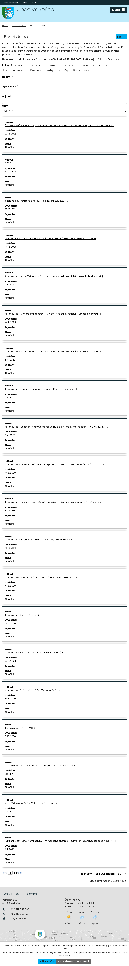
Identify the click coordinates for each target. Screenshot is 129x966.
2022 (63, 65)
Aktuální (9, 147)
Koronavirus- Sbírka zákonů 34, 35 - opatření (33, 690)
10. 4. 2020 (10, 322)
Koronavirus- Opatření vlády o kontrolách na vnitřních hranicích (43, 577)
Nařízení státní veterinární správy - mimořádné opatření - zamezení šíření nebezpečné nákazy (61, 841)
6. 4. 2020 (10, 284)
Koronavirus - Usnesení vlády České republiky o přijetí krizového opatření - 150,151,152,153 (57, 426)
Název (6, 76)
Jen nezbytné (65, 961)
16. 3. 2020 (10, 585)
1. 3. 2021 (9, 774)
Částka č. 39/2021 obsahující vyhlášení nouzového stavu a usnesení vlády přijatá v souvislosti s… (61, 125)
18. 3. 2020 (10, 472)
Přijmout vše (47, 961)
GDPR (10, 163)
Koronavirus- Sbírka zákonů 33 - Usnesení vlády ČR (36, 652)
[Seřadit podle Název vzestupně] (12, 75)
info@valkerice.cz (19, 918)
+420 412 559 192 (18, 913)
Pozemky (36, 70)
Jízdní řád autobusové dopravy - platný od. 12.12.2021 (37, 200)
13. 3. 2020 (10, 623)
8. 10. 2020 (10, 736)
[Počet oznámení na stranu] (121, 874)
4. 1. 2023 (9, 849)
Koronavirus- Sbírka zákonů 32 (24, 615)
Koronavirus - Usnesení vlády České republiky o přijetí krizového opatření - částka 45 (55, 502)
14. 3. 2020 (10, 661)
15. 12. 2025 (11, 246)
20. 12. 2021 (10, 209)
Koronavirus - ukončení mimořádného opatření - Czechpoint (41, 389)
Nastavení (83, 961)
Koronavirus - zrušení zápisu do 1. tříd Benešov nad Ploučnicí (41, 539)
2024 (86, 65)
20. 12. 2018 (10, 171)
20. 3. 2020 (10, 548)
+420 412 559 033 (19, 909)
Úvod (5, 25)
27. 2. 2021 (10, 133)
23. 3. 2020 (10, 510)
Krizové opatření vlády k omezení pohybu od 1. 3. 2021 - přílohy (42, 765)
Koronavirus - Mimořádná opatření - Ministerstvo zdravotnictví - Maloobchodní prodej (56, 276)
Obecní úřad (19, 25)
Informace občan (15, 70)
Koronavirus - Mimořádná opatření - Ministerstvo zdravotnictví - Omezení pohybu (53, 313)
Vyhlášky (63, 70)
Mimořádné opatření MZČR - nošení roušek (31, 803)
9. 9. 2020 (10, 811)
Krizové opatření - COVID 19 (22, 728)
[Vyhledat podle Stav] (64, 111)
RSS (121, 36)
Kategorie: (8, 65)
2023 (74, 65)
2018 (20, 65)
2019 (30, 65)
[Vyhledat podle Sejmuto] (64, 101)
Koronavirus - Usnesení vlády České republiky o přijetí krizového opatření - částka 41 (55, 464)
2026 (108, 65)
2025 (97, 65)
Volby (50, 70)
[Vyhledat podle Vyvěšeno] (64, 91)
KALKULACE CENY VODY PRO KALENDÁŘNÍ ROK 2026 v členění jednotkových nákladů (52, 238)
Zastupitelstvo (82, 70)
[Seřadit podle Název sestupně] (12, 76)
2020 (41, 65)
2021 (52, 65)
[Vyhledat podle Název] (64, 81)
